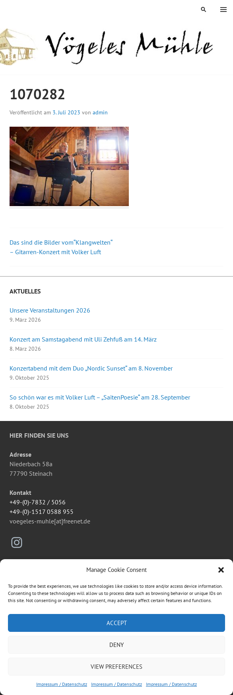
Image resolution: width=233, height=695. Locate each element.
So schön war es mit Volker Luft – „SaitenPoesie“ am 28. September (100, 397)
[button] (221, 570)
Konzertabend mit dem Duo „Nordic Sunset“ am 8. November (91, 368)
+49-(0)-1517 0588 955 (42, 511)
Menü (223, 10)
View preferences (116, 666)
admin (100, 112)
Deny (116, 645)
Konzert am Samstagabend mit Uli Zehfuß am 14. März (83, 339)
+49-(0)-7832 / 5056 (38, 502)
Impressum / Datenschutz (61, 684)
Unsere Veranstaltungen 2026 (50, 310)
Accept (117, 623)
